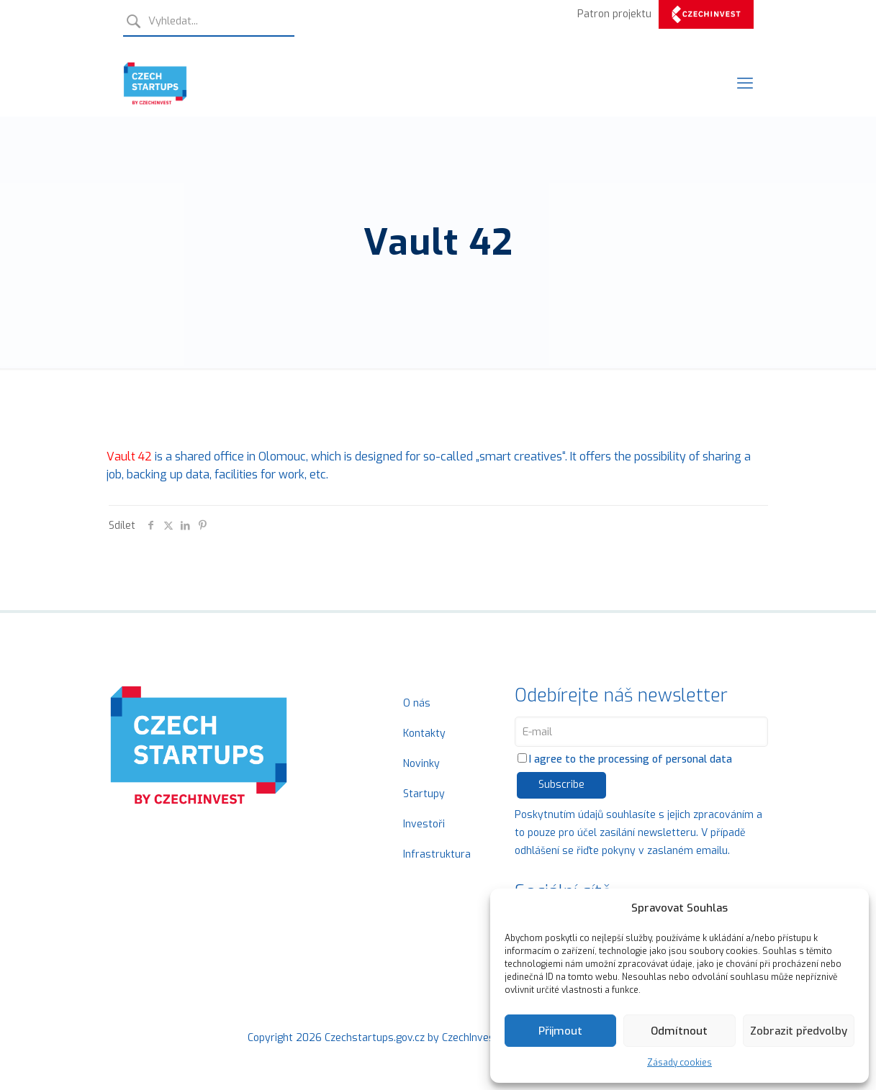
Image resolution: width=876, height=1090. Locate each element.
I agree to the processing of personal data (625, 759)
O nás (416, 703)
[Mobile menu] (745, 83)
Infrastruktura (437, 854)
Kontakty (424, 733)
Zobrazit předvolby (798, 1031)
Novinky (421, 764)
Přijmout (560, 1031)
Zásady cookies (679, 1062)
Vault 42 (129, 456)
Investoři (424, 824)
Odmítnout (679, 1031)
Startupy (424, 794)
